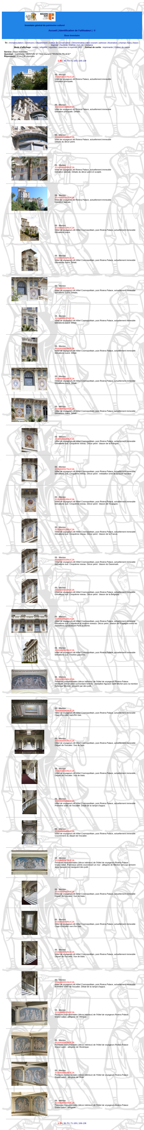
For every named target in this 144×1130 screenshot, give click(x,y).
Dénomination (78, 43)
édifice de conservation (59, 43)
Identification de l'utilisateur (75, 30)
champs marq (125, 43)
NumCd (63, 45)
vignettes (53, 47)
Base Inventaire (72, 35)
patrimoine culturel (55, 25)
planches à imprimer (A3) (70, 47)
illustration (112, 43)
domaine (89, 45)
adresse (102, 43)
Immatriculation (16, 43)
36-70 (66, 61)
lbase (135, 43)
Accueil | (53, 30)
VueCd (72, 45)
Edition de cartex (122, 47)
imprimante (108, 47)
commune (29, 43)
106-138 (82, 61)
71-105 (73, 61)
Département (42, 43)
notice (35, 47)
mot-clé (80, 45)
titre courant (91, 43)
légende (54, 45)
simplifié (43, 47)
